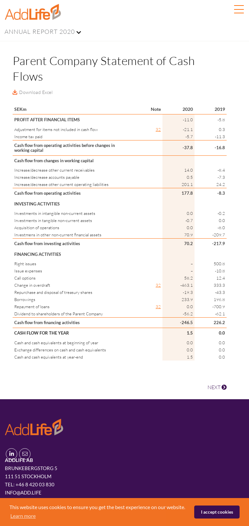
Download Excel (36, 92)
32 (158, 129)
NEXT (217, 387)
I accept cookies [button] (217, 512)
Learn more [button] (23, 516)
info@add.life (23, 492)
